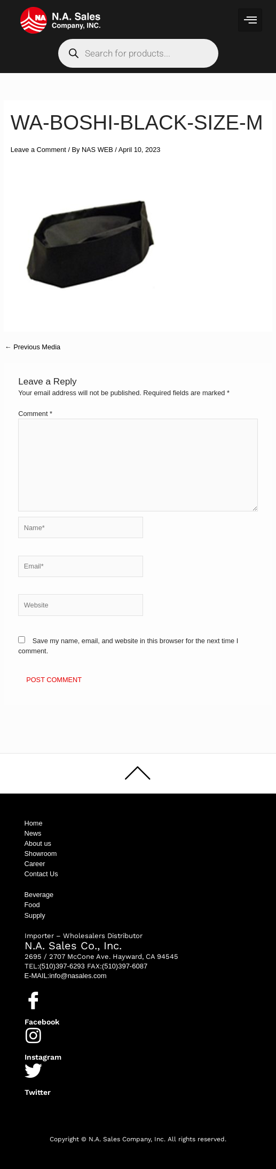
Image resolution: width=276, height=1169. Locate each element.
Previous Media (32, 347)
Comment (35, 414)
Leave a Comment (38, 150)
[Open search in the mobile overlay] (138, 53)
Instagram (43, 1057)
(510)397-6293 (62, 966)
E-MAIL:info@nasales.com (66, 976)
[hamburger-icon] (250, 20)
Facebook (42, 1022)
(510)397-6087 (124, 966)
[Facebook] (33, 1000)
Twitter (38, 1092)
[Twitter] (33, 1070)
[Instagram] (33, 1035)
